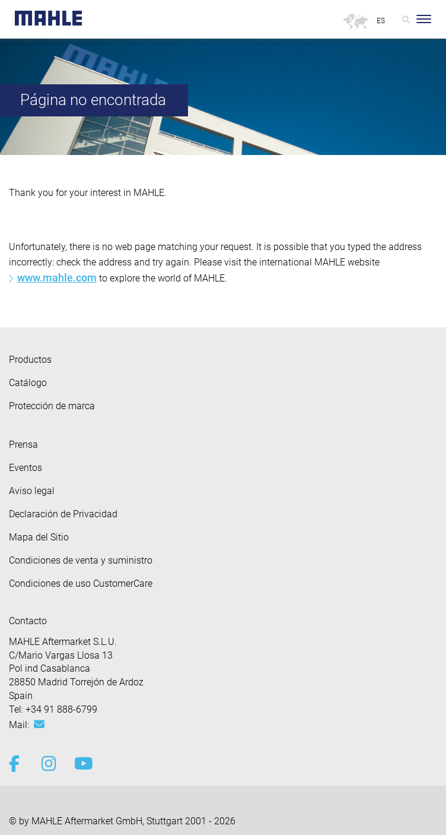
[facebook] (16, 763)
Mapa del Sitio (39, 537)
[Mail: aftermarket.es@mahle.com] (39, 724)
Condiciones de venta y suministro (80, 560)
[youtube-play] (81, 763)
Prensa (23, 444)
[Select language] (381, 21)
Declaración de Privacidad (63, 514)
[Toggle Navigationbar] (424, 19)
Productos (30, 359)
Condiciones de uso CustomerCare (80, 583)
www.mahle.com (57, 277)
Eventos (25, 467)
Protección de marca (52, 406)
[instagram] (49, 763)
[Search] (406, 19)
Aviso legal (32, 490)
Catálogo (28, 382)
